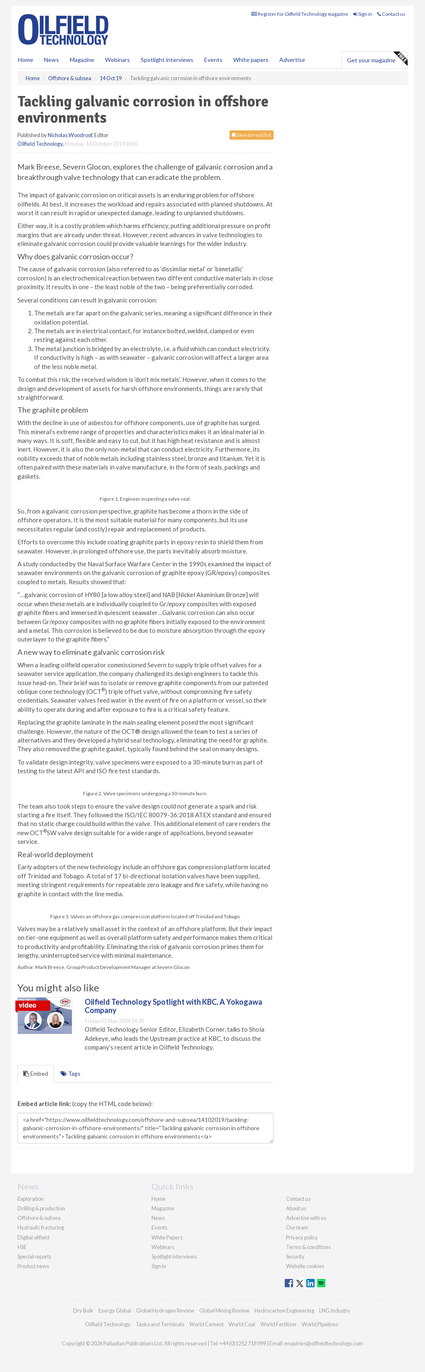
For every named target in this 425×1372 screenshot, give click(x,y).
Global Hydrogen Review (165, 1310)
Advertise (292, 59)
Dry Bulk (83, 1310)
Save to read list (251, 135)
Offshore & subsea (39, 1218)
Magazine (82, 59)
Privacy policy (302, 1237)
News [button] (51, 59)
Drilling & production (41, 1208)
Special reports (34, 1256)
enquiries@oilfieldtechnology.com (323, 1343)
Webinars (117, 59)
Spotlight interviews (167, 59)
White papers (251, 59)
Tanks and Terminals (160, 1324)
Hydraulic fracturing (40, 1227)
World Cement (206, 1324)
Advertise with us (306, 1218)
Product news (33, 1266)
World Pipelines (320, 1324)
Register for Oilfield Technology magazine (300, 14)
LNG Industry (334, 1310)
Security (295, 1256)
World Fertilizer (278, 1324)
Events (213, 59)
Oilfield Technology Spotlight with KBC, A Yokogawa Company (173, 1006)
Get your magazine (377, 59)
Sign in (362, 14)
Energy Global (114, 1310)
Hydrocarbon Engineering (284, 1310)
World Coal (242, 1324)
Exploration (30, 1198)
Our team (297, 1227)
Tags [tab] (71, 1073)
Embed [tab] (35, 1073)
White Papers (167, 1237)
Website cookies (305, 1266)
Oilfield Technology (40, 143)
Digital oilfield (33, 1237)
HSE (22, 1247)
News (158, 1218)
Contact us (391, 14)
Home (25, 59)
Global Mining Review (224, 1310)
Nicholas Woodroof (70, 135)
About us (296, 1208)
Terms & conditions (308, 1247)
